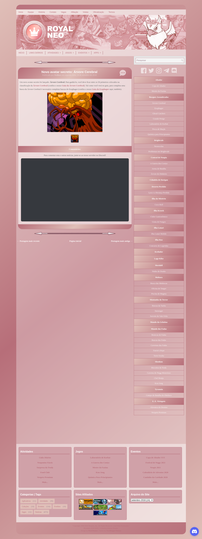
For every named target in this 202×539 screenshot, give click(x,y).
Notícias (38, 512)
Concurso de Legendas (158, 246)
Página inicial (75, 241)
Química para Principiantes (159, 134)
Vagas (63, 12)
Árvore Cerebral (40, 85)
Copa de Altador (159, 86)
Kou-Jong (159, 383)
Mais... (45, 482)
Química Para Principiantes (100, 477)
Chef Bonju (158, 378)
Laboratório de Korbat (159, 124)
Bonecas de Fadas (159, 335)
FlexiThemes (93, 531)
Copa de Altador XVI (155, 457)
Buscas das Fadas (159, 340)
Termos (112, 12)
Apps (98, 52)
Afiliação (74, 12)
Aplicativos (26, 501)
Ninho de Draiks (159, 271)
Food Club (45, 472)
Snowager (159, 311)
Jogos (70, 52)
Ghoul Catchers (158, 113)
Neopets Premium (159, 412)
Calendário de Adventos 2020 (155, 472)
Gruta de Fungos (159, 222)
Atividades (55, 52)
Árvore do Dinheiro (159, 174)
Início (21, 12)
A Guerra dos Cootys (158, 163)
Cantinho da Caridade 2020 (155, 477)
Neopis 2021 (155, 467)
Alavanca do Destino (158, 407)
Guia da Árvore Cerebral (73, 85)
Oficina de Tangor (158, 288)
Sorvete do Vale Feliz (159, 316)
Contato (53, 12)
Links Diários (36, 53)
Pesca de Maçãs (158, 129)
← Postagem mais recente (28, 241)
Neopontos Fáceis (45, 462)
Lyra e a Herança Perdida (159, 192)
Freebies (57, 506)
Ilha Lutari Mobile (158, 234)
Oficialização (98, 12)
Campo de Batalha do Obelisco (159, 395)
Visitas (85, 12)
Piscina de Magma (158, 294)
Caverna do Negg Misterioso (159, 373)
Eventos (84, 52)
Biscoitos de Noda (158, 367)
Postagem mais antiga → (122, 241)
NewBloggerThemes (113, 531)
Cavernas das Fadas (159, 345)
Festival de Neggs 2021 (155, 462)
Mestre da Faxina (159, 91)
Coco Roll (159, 204)
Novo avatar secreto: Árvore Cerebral (70, 72)
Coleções (25, 506)
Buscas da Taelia (159, 306)
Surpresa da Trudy (45, 467)
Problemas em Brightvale (158, 151)
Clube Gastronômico (158, 216)
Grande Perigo (159, 118)
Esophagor (158, 108)
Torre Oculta (159, 355)
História (42, 12)
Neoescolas (158, 146)
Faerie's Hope (158, 350)
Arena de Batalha (159, 168)
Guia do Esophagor (100, 89)
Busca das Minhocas (158, 283)
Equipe (31, 12)
